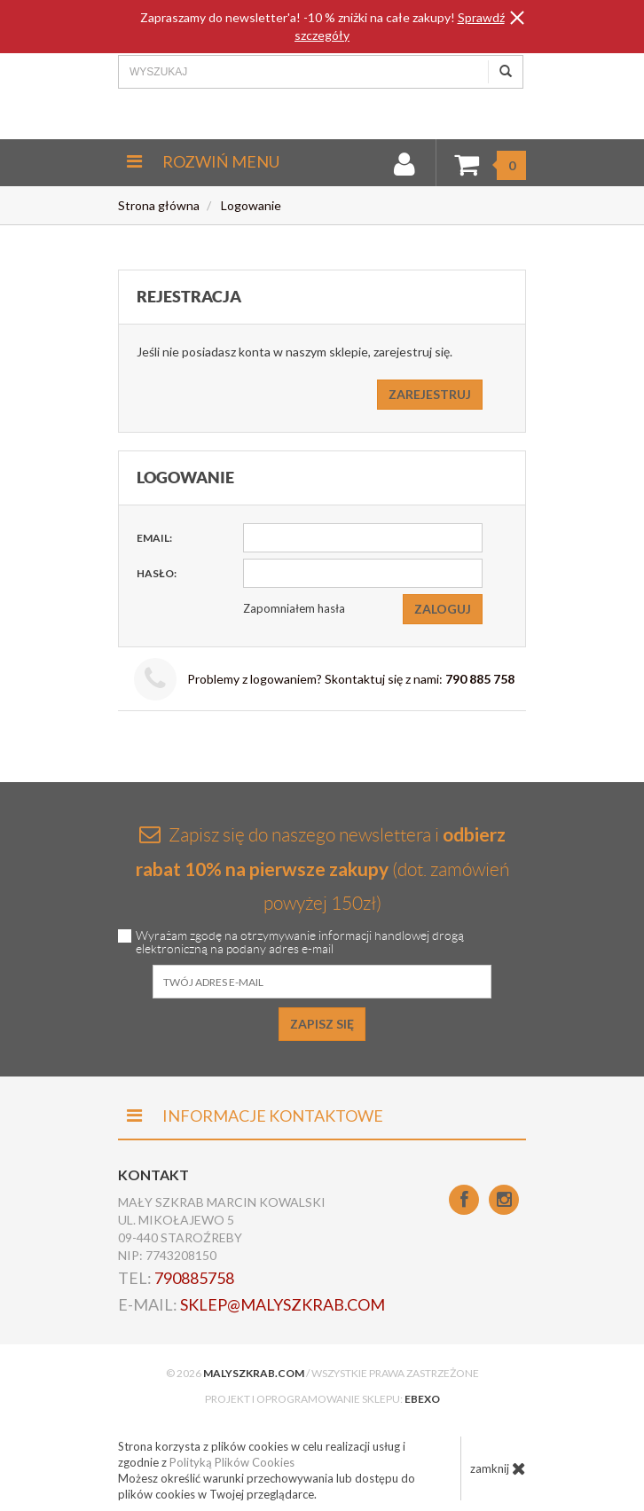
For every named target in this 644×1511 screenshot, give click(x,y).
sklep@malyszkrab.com (282, 1304)
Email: (154, 537)
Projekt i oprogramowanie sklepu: (322, 1398)
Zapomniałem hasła (294, 608)
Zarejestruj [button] (430, 394)
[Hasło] (363, 573)
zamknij (498, 1468)
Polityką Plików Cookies (232, 1462)
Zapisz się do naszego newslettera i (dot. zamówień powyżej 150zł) (322, 868)
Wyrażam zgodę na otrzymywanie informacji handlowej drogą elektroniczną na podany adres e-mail (300, 942)
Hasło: (157, 573)
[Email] (363, 537)
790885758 (194, 1278)
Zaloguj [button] (442, 608)
